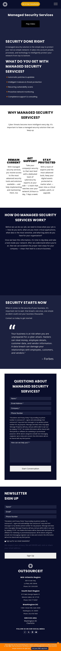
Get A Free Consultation (30, 4)
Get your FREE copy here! (39, 648)
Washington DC (30, 621)
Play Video (30, 24)
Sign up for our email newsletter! (18, 541)
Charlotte (30, 623)
